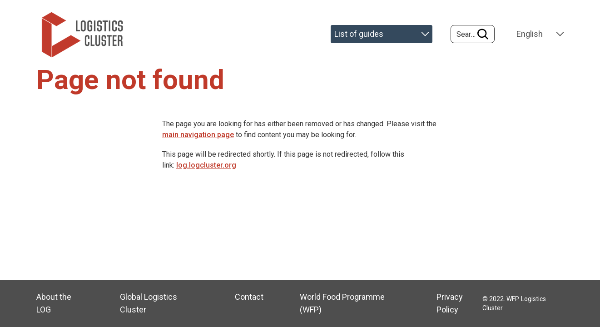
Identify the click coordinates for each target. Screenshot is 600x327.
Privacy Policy (449, 303)
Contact (249, 297)
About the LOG (53, 303)
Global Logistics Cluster (148, 303)
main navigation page (198, 134)
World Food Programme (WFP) (342, 303)
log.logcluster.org (206, 165)
